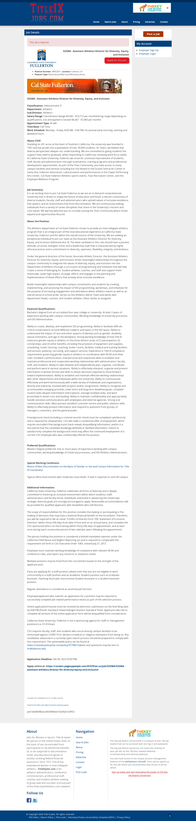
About (124, 21)
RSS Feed (33, 817)
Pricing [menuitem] (79, 752)
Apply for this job (116, 60)
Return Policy (47, 817)
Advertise (150, 21)
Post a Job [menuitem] (81, 772)
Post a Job (153, 34)
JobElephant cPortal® (135, 761)
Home (96, 21)
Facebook (29, 800)
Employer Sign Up (149, 50)
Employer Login (147, 53)
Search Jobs (110, 21)
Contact (164, 21)
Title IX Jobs (49, 814)
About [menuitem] (79, 747)
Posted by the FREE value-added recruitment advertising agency (48, 705)
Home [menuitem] (79, 737)
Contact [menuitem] (80, 762)
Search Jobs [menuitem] (82, 742)
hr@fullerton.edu (36, 648)
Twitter (35, 800)
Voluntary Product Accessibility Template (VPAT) (91, 817)
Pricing (136, 21)
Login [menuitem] (79, 767)
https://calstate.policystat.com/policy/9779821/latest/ (56, 645)
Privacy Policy (124, 817)
